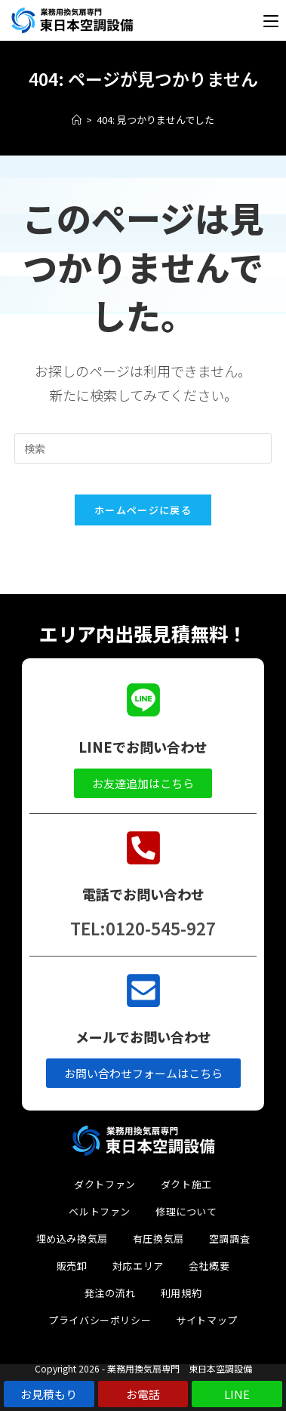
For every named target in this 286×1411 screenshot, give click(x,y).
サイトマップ (207, 1320)
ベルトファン (100, 1211)
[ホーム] (76, 119)
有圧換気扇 (158, 1238)
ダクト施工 (186, 1184)
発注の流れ (110, 1293)
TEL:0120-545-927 (143, 928)
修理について (186, 1211)
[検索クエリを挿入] (143, 448)
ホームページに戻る (143, 510)
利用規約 (181, 1293)
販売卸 (72, 1266)
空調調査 (229, 1238)
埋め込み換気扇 (72, 1238)
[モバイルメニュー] (270, 21)
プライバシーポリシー (99, 1320)
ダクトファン (105, 1184)
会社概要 (209, 1266)
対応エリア (138, 1266)
